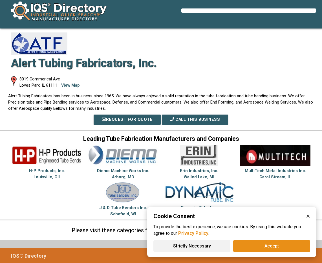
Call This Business (195, 119)
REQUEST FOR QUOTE (127, 119)
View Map (70, 85)
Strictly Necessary (192, 246)
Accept (271, 246)
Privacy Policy (193, 233)
